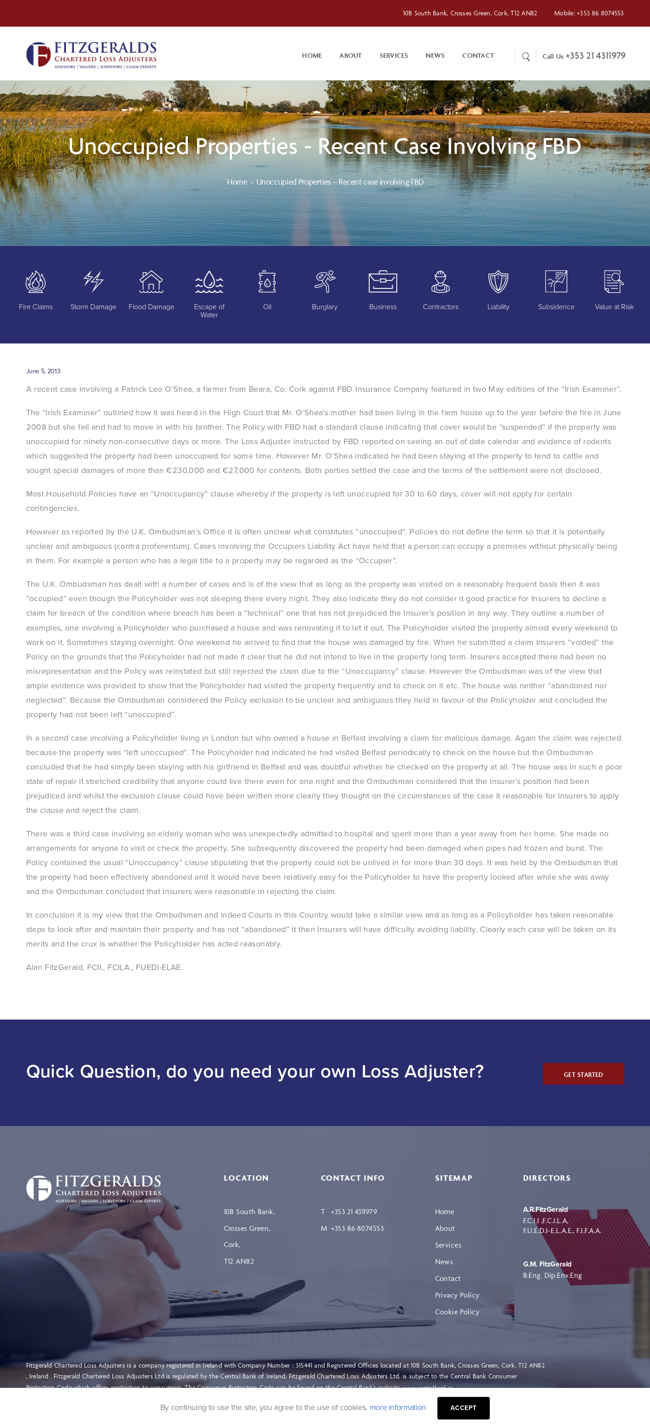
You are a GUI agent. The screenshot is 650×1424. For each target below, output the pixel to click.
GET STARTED (583, 1075)
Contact (448, 1279)
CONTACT (478, 55)
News (435, 55)
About (350, 55)
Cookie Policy (457, 1312)
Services (394, 55)
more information (398, 1407)
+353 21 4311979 (596, 55)
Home (312, 55)
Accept (464, 1408)
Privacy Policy (457, 1295)
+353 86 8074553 (600, 13)
